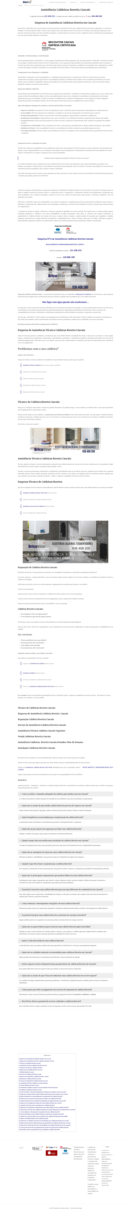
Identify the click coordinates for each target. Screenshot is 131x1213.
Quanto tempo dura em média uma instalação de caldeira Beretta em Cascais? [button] (54, 840)
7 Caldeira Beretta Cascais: (26, 1072)
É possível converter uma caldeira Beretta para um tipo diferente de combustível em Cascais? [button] (61, 889)
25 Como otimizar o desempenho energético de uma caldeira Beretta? (39, 1112)
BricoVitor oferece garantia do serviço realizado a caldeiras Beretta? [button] (50, 1001)
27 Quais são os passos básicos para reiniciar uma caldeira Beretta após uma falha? (43, 1116)
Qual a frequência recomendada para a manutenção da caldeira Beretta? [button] (51, 817)
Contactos (73, 2)
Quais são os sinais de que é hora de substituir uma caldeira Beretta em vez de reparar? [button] (58, 976)
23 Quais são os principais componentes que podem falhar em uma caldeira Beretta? (44, 1107)
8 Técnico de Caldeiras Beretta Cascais (30, 1074)
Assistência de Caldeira (37, 663)
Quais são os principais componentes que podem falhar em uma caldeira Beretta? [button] (55, 875)
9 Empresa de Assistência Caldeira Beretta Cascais (34, 1076)
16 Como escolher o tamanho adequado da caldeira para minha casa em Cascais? (42, 1092)
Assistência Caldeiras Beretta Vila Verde (35, 493)
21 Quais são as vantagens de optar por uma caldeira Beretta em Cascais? (40, 1103)
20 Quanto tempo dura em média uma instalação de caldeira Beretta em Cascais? (42, 1101)
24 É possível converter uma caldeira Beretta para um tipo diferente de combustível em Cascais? (47, 1109)
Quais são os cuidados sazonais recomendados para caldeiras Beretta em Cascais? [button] (55, 952)
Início (20, 5)
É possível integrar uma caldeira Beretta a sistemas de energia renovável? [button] (52, 915)
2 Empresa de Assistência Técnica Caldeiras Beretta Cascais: (36, 1061)
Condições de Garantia (106, 2)
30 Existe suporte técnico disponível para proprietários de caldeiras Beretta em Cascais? (45, 1123)
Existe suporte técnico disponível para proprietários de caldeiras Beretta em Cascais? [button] (57, 964)
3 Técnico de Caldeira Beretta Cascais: (30, 1063)
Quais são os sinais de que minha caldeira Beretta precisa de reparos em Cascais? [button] (55, 806)
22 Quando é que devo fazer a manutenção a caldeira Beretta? (37, 1105)
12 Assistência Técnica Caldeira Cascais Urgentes (33, 1083)
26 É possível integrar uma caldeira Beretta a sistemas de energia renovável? (41, 1114)
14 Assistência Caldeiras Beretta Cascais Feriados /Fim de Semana (38, 1087)
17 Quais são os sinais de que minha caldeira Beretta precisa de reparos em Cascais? (43, 1094)
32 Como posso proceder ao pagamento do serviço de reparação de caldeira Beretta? (44, 1127)
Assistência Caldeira (29, 673)
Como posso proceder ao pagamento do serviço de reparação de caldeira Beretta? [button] (55, 989)
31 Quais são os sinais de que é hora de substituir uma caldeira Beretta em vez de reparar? (45, 1125)
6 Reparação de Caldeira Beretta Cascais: (30, 1070)
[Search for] (23, 1147)
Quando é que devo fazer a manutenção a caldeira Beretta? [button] (45, 864)
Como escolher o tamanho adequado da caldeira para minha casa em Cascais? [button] (53, 794)
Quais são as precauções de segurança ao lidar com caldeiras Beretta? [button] (50, 829)
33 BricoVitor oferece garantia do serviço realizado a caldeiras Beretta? (39, 1129)
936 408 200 (97, 16)
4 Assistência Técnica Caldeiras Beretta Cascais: (33, 1065)
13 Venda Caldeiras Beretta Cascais (29, 1085)
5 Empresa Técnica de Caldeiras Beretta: (30, 1067)
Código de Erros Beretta (87, 2)
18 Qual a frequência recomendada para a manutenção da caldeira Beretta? (40, 1096)
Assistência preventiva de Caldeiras (33, 506)
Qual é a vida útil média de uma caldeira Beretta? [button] (41, 941)
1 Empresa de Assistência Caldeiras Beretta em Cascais (35, 1059)
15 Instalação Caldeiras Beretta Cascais (30, 1090)
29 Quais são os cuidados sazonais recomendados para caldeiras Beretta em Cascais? (44, 1121)
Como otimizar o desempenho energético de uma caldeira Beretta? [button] (49, 903)
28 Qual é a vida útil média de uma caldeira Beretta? (33, 1118)
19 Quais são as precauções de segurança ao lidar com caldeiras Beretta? (40, 1098)
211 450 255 (50, 16)
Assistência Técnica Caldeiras (32, 365)
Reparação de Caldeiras (83, 294)
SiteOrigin (79, 1208)
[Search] (27, 1147)
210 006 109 (69, 257)
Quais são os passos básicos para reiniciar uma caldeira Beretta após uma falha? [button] (55, 927)
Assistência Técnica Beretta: (57, 2)
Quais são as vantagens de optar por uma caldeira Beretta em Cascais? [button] (50, 852)
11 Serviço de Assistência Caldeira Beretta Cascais (33, 1081)
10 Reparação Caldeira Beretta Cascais (30, 1078)
